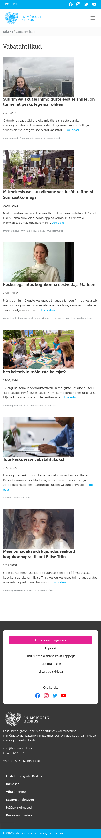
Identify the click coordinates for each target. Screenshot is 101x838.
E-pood (50, 648)
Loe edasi (72, 130)
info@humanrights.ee (18, 748)
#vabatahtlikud (52, 138)
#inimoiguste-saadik (31, 138)
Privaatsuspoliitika (19, 815)
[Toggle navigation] (92, 18)
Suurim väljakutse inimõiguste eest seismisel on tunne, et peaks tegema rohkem (49, 102)
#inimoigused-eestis (29, 318)
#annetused (9, 318)
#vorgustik (50, 405)
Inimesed (13, 784)
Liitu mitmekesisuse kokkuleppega (50, 656)
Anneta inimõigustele (50, 640)
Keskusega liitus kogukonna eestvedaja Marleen (49, 284)
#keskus (70, 318)
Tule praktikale (50, 664)
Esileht (8, 32)
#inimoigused (10, 138)
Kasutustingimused (20, 799)
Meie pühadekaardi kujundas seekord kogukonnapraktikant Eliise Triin (39, 554)
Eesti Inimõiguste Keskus (24, 776)
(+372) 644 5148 (15, 753)
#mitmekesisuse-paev (33, 230)
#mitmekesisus (11, 230)
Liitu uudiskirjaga (50, 671)
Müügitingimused (19, 807)
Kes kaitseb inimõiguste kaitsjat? (34, 372)
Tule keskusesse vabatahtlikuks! (33, 459)
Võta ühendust (17, 792)
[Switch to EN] (15, 4)
